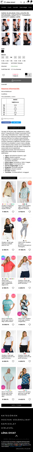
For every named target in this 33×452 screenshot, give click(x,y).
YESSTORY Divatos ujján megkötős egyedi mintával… (24, 207)
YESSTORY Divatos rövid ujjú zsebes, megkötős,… (24, 320)
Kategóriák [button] (9, 416)
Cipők (9, 7)
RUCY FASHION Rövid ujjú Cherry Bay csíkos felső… (8, 320)
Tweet (16, 122)
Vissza (30, 7)
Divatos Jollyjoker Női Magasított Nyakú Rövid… (8, 207)
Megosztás (6, 122)
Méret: (3, 55)
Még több (16, 405)
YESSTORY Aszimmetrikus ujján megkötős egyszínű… (7, 283)
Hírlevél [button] (7, 428)
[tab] (16, 415)
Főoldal (3, 7)
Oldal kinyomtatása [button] (7, 118)
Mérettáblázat (6, 91)
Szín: (3, 49)
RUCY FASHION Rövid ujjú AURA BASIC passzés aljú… (7, 394)
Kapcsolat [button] (8, 424)
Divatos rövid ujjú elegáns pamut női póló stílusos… (24, 282)
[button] (21, 2)
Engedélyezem (23, 449)
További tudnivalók (15, 446)
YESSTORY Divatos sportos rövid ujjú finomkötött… (24, 393)
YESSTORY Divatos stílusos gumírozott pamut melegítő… (24, 244)
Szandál (15, 7)
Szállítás (4, 94)
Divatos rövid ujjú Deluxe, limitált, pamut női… (7, 243)
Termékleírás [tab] (16, 128)
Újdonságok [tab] (9, 178)
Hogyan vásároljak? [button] (16, 420)
